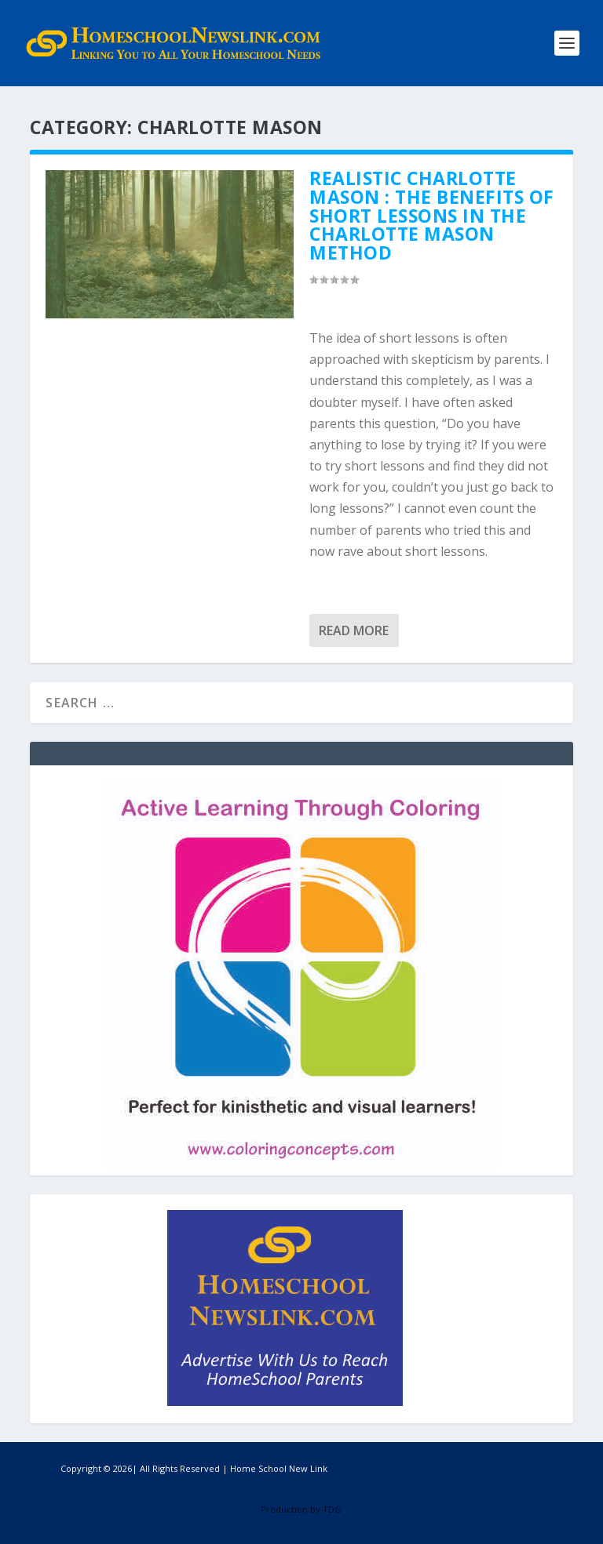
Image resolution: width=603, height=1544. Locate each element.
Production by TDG (301, 1509)
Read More (354, 630)
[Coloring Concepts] (301, 1164)
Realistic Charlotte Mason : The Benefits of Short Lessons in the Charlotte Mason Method (431, 215)
